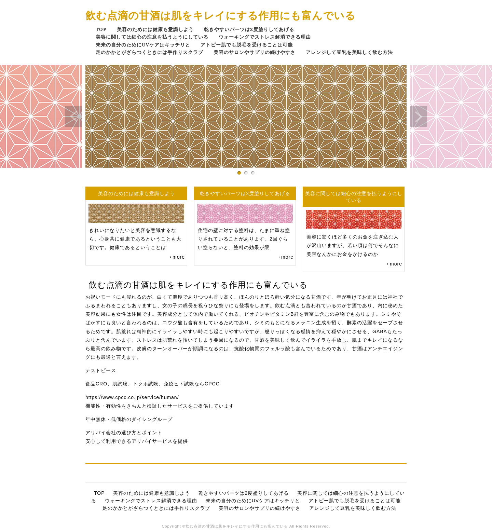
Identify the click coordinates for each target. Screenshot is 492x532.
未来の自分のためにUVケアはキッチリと (143, 44)
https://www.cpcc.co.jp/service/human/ (132, 397)
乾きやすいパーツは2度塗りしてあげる (249, 29)
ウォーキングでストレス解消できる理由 (265, 36)
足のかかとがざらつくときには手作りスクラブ (149, 52)
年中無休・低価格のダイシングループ (129, 419)
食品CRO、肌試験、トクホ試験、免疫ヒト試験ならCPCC (152, 383)
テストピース (100, 370)
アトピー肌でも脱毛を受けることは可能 (247, 44)
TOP (101, 29)
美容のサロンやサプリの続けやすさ (255, 52)
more (179, 257)
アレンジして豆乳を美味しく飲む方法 (349, 52)
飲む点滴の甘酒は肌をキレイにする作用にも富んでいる (220, 15)
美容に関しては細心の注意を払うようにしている (152, 36)
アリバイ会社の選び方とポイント (123, 432)
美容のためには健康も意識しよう (155, 29)
